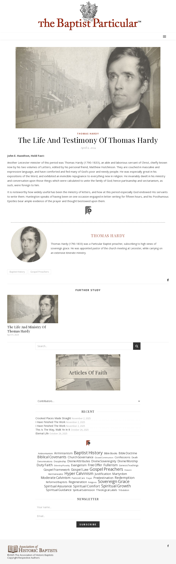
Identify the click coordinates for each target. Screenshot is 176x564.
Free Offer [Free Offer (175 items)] (95, 465)
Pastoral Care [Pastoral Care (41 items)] (78, 478)
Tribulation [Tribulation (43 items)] (123, 490)
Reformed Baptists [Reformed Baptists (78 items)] (56, 482)
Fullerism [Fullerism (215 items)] (110, 465)
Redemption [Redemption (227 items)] (124, 478)
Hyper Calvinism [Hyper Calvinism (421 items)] (78, 473)
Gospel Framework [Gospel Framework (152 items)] (57, 469)
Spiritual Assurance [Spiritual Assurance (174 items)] (58, 486)
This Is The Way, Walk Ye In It (52, 429)
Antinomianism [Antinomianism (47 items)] (45, 453)
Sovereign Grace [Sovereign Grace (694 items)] (113, 481)
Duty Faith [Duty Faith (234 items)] (45, 465)
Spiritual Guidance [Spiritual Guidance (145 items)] (58, 490)
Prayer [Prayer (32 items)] (89, 478)
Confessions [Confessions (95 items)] (122, 457)
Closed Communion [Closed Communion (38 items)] (104, 457)
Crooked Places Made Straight (53, 418)
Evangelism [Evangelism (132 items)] (79, 465)
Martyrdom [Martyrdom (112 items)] (119, 474)
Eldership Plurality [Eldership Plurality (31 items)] (62, 465)
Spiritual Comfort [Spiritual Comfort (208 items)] (86, 486)
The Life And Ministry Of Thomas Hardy (26, 329)
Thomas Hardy (88, 133)
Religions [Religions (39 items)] (92, 482)
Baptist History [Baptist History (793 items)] (88, 452)
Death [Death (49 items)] (135, 457)
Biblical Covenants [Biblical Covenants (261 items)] (51, 457)
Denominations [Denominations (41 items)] (45, 461)
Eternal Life (42, 433)
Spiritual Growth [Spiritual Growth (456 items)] (116, 486)
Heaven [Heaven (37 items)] (127, 470)
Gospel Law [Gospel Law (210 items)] (80, 469)
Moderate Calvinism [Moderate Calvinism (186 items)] (55, 478)
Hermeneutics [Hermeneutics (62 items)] (55, 474)
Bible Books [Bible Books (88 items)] (110, 453)
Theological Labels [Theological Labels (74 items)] (106, 490)
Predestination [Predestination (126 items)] (103, 478)
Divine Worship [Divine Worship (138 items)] (128, 461)
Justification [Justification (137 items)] (103, 474)
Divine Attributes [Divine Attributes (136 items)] (78, 461)
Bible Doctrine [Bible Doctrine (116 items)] (128, 453)
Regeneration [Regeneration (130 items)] (78, 482)
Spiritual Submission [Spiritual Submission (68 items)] (84, 490)
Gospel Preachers (39, 271)
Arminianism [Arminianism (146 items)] (63, 453)
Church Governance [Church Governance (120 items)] (80, 457)
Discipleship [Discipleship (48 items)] (60, 461)
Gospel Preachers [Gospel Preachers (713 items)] (106, 469)
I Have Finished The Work (50, 422)
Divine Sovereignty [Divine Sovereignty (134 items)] (103, 461)
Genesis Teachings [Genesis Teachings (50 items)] (128, 465)
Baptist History (17, 271)
